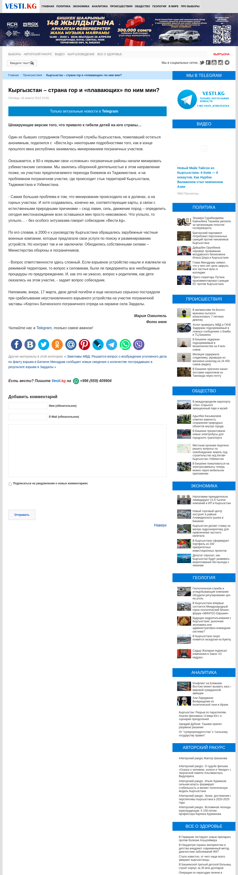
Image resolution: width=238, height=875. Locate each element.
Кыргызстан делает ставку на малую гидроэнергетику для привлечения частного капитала (211, 530)
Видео (60, 54)
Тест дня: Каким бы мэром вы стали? (203, 872)
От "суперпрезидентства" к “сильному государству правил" (203, 691)
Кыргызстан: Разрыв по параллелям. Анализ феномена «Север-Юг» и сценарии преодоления (202, 673)
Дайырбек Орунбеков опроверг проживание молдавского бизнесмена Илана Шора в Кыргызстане (210, 252)
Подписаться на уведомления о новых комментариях (50, 483)
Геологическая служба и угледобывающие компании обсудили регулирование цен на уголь (203, 585)
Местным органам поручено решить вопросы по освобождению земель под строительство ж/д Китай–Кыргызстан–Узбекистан (210, 452)
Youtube (215, 62)
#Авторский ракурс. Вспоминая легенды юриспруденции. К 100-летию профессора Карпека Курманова (205, 768)
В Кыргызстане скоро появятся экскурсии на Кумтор (199, 618)
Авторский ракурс (38, 54)
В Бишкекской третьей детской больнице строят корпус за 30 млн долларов (205, 823)
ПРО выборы (190, 6)
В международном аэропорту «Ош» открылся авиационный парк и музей (211, 405)
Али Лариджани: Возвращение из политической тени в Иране (200, 663)
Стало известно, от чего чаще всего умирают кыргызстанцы (202, 815)
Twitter (201, 62)
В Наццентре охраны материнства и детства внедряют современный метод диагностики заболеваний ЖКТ (204, 806)
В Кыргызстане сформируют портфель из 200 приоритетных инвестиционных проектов (204, 544)
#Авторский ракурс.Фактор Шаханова (203, 716)
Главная (48, 6)
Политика (63, 6)
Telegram (228, 62)
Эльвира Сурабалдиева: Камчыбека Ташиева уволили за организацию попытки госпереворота (211, 223)
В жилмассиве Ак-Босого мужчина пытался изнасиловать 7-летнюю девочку (208, 314)
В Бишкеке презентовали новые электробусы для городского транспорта (208, 434)
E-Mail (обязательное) (64, 416)
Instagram (221, 62)
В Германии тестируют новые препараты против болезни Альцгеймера (205, 796)
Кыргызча (221, 54)
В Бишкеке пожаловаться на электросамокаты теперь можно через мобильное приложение (210, 468)
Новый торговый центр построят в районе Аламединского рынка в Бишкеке (207, 516)
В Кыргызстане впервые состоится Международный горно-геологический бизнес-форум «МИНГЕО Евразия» (203, 596)
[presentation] (43, 498)
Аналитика (100, 6)
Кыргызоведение (81, 54)
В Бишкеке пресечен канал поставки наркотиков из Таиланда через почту (210, 372)
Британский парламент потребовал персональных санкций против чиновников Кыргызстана (210, 238)
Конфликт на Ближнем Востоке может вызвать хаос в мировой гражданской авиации (203, 654)
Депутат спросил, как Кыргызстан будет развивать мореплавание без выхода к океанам (204, 555)
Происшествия (121, 6)
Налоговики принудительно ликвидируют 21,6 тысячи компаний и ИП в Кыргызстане (212, 500)
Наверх (160, 525)
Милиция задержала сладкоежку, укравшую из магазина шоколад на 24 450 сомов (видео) (211, 359)
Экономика (81, 6)
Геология (159, 6)
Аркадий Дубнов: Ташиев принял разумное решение (200, 683)
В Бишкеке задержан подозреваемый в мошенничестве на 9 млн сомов (208, 344)
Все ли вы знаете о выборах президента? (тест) (197, 865)
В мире (174, 6)
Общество (142, 6)
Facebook (208, 62)
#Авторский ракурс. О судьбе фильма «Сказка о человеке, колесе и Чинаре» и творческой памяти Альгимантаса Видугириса (205, 728)
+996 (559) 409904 (96, 381)
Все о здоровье (109, 54)
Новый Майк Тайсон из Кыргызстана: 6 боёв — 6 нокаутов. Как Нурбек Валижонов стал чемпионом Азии (200, 177)
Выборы (14, 54)
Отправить (21, 514)
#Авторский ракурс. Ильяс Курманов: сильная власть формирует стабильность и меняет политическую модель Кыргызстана (203, 743)
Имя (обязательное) (62, 405)
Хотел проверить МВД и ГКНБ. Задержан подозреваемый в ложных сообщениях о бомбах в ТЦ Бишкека (212, 329)
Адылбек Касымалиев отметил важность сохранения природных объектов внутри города (207, 421)
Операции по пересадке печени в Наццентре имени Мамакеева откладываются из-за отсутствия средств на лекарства (205, 835)
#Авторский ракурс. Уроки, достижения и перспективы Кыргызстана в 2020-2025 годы (205, 757)
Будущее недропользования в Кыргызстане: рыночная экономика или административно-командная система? (204, 608)
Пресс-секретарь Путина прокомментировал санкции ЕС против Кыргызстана (210, 281)
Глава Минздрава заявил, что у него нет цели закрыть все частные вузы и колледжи (210, 267)
